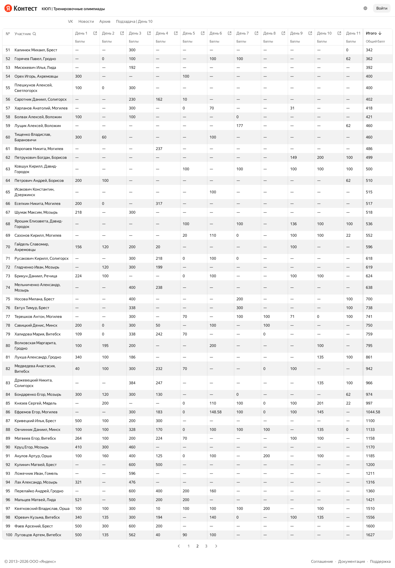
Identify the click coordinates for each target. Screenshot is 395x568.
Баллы (82, 41)
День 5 (192, 33)
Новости (86, 21)
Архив (105, 21)
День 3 (138, 33)
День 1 (84, 33)
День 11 (356, 33)
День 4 (165, 33)
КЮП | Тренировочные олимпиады (73, 9)
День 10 (327, 33)
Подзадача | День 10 (134, 21)
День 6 (218, 33)
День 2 (111, 33)
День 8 (272, 33)
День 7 (245, 33)
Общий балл (378, 41)
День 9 (299, 33)
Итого (374, 33)
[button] (25, 34)
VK (70, 21)
